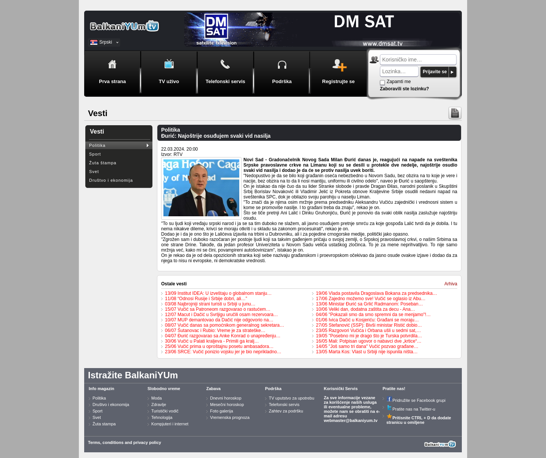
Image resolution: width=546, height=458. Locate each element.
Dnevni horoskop (226, 398)
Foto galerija (221, 411)
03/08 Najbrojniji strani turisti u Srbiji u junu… (210, 304)
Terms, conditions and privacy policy (124, 442)
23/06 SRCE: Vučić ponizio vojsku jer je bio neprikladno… (223, 351)
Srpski (105, 42)
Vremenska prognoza (229, 417)
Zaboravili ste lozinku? (404, 88)
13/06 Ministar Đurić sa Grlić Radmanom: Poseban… (369, 304)
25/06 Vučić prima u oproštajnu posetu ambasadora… (219, 346)
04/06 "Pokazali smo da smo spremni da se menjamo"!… (373, 314)
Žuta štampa (102, 163)
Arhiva (450, 283)
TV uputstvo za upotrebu (291, 398)
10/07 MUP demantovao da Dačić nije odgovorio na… (219, 320)
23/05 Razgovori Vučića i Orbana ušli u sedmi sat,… (368, 330)
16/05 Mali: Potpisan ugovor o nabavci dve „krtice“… (368, 341)
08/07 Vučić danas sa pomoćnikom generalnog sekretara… (224, 325)
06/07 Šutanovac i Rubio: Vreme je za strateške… (215, 330)
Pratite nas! (394, 388)
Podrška (273, 388)
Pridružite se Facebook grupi (416, 400)
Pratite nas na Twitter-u (410, 409)
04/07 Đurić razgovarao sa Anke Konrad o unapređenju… (223, 335)
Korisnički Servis (341, 388)
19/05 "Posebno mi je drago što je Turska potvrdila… (369, 335)
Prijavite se (435, 71)
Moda (156, 398)
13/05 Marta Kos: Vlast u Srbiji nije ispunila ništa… (366, 351)
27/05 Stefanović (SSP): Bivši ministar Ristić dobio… (369, 325)
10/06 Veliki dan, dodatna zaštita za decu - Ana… (365, 309)
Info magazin (101, 388)
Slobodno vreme (163, 388)
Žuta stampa (104, 424)
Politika (97, 145)
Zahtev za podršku (286, 411)
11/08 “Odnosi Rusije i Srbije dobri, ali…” (206, 298)
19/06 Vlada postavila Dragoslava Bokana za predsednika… (376, 293)
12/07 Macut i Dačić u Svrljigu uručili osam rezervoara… (221, 314)
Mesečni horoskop (227, 404)
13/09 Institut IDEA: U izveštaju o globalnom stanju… (218, 293)
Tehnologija (162, 417)
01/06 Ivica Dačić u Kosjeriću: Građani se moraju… (367, 320)
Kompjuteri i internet (169, 424)
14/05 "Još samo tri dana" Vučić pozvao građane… (367, 346)
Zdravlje (158, 404)
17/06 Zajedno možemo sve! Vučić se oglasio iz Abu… (370, 298)
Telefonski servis (284, 404)
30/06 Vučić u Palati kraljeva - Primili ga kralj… (212, 341)
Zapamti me (399, 81)
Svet (94, 171)
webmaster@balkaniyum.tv (351, 420)
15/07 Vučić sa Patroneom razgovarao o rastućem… (217, 309)
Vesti (97, 131)
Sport (95, 154)
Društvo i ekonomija (111, 180)
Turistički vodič (165, 411)
